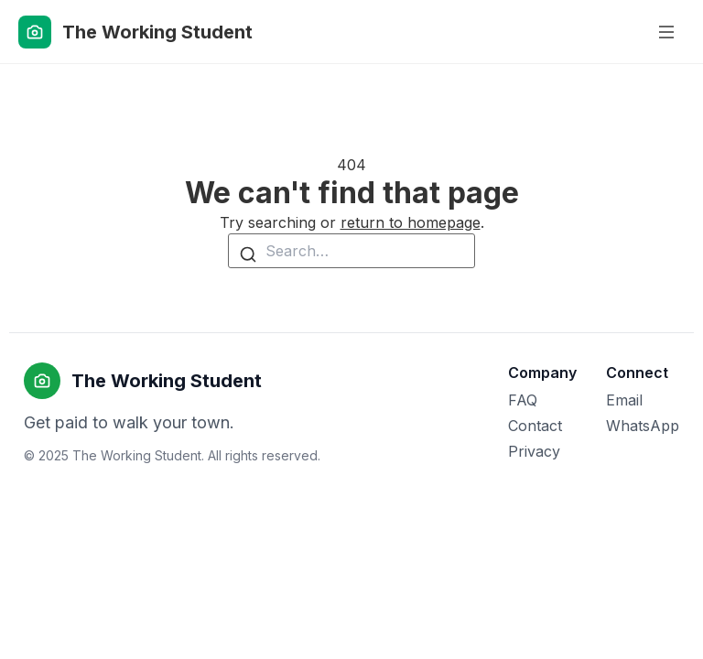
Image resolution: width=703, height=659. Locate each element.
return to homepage (411, 222)
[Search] (248, 252)
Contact (535, 425)
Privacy (534, 451)
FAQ (522, 400)
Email (624, 400)
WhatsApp (642, 425)
